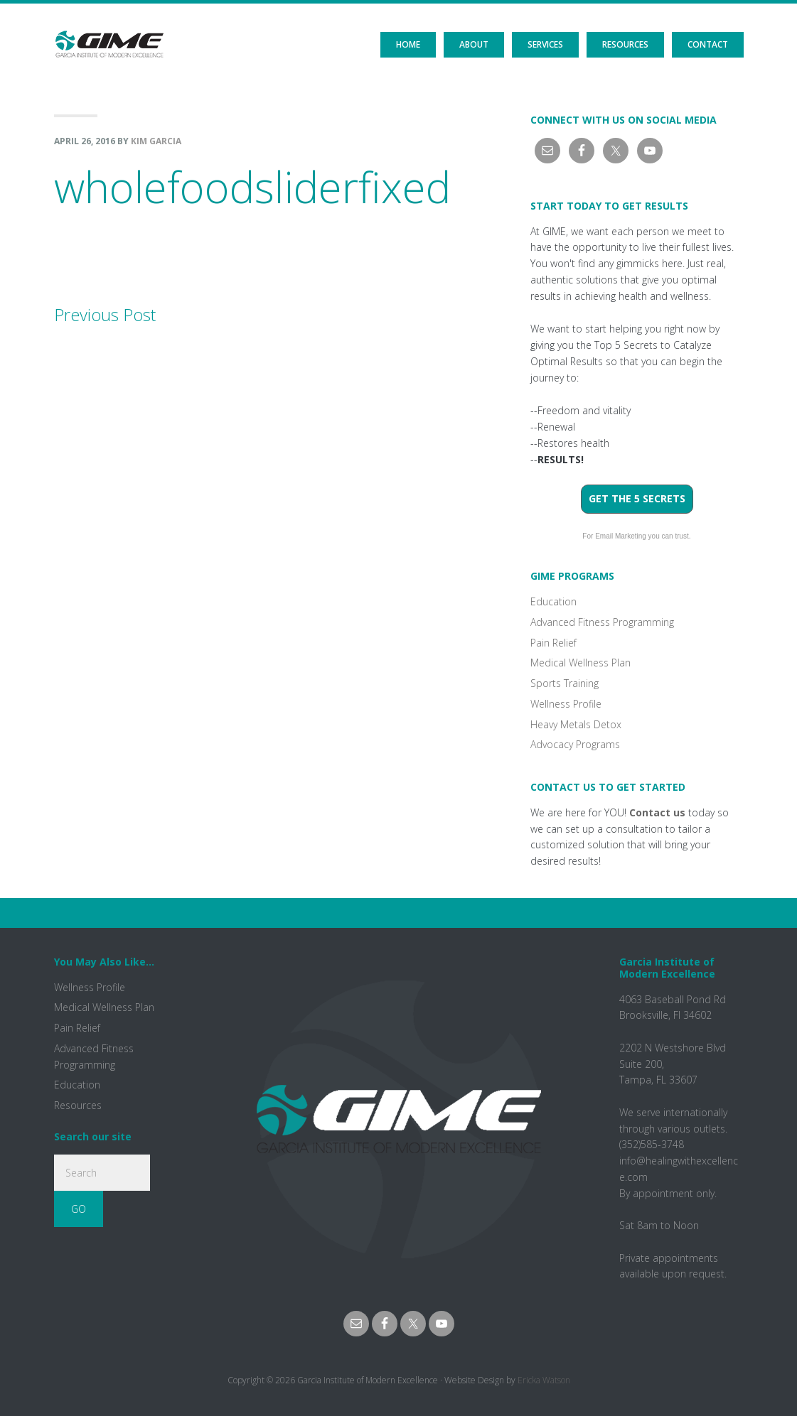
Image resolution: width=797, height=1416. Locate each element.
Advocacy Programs (575, 744)
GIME (109, 32)
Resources (78, 1105)
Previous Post (105, 314)
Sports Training (564, 683)
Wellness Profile (565, 703)
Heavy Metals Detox (575, 724)
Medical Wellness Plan (580, 662)
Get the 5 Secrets (637, 498)
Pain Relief (553, 642)
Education (553, 601)
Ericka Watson (544, 1380)
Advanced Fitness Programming (602, 622)
